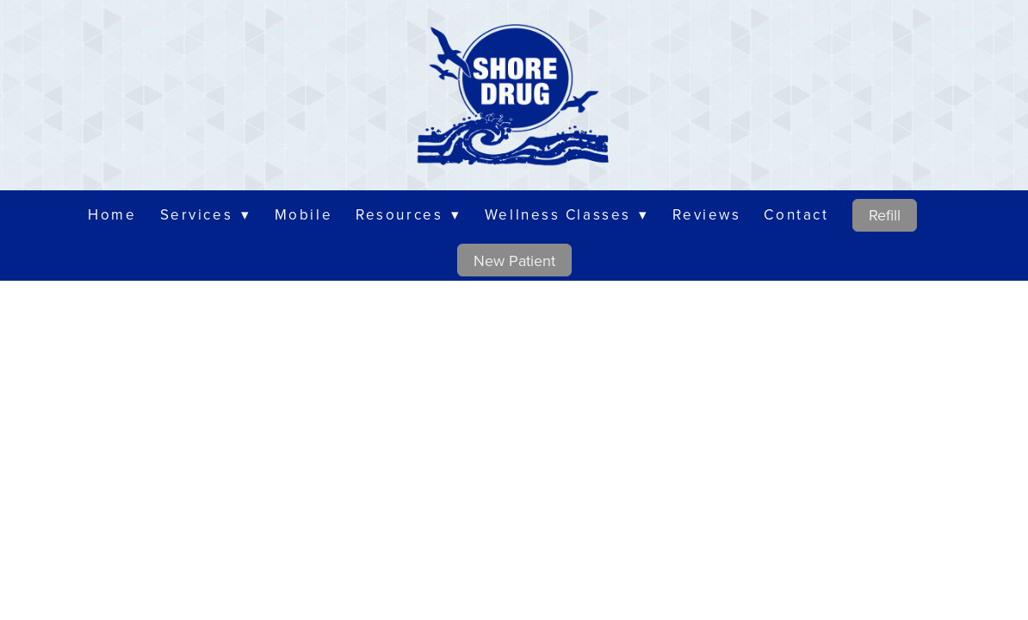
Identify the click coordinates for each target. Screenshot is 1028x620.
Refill (885, 215)
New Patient (514, 260)
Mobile (303, 214)
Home (112, 214)
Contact (796, 214)
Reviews (706, 214)
